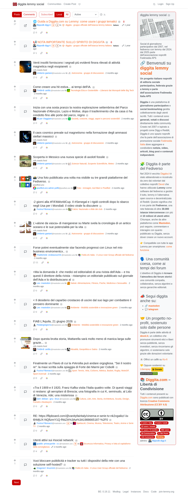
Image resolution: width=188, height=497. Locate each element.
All (67, 14)
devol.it (144, 336)
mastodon (154, 306)
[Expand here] (25, 67)
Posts (17, 14)
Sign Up (170, 4)
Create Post (70, 4)
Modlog (160, 437)
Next (16, 482)
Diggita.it (165, 173)
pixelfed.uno (38, 185)
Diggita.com (156, 380)
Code (154, 491)
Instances (136, 491)
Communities (54, 4)
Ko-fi (165, 359)
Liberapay (145, 369)
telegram (153, 309)
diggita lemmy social (28, 4)
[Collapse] (169, 15)
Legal (126, 491)
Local (59, 14)
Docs (146, 491)
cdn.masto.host (40, 70)
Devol (161, 184)
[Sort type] (86, 14)
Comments (29, 14)
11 (35, 262)
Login (160, 4)
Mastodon (164, 223)
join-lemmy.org (166, 491)
